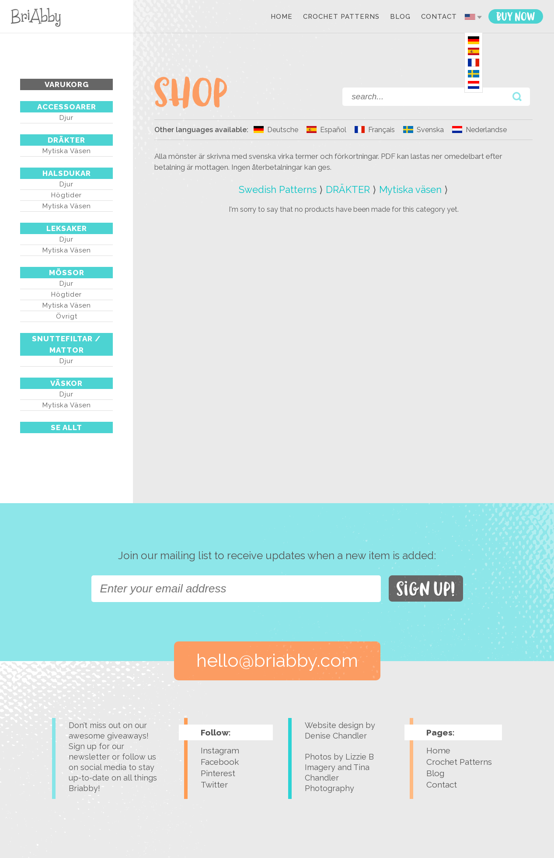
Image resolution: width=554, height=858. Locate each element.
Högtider (66, 195)
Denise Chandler (336, 735)
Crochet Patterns (341, 17)
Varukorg (67, 84)
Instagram (220, 750)
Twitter (214, 784)
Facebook (220, 762)
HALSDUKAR (66, 173)
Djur (66, 118)
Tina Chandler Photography (337, 778)
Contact (439, 17)
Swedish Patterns (278, 189)
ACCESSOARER (66, 106)
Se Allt (66, 427)
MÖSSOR (66, 272)
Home (282, 17)
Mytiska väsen (66, 151)
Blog (400, 17)
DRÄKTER (66, 140)
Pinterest (218, 773)
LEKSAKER (66, 228)
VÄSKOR (66, 383)
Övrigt (66, 316)
